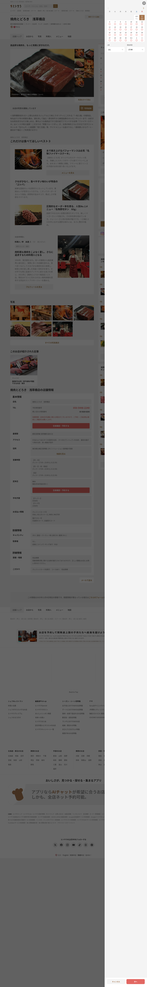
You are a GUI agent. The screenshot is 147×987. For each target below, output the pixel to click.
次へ (135, 981)
